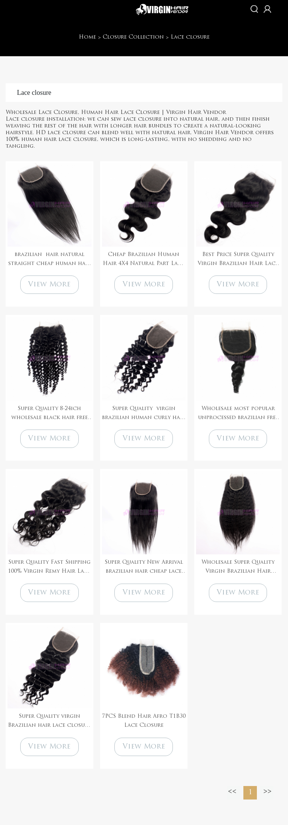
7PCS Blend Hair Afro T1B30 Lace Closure (144, 721)
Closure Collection (133, 37)
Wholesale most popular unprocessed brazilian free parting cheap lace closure (238, 414)
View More (49, 284)
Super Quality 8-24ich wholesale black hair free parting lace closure (49, 414)
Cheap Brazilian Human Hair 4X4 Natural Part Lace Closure (143, 260)
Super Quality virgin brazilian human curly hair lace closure (143, 414)
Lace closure (190, 37)
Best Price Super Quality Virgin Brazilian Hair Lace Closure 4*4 (238, 260)
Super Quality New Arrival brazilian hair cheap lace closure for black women (144, 568)
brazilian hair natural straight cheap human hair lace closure (49, 260)
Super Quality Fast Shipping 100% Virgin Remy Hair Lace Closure (49, 568)
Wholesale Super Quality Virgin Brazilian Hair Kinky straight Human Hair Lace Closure (237, 568)
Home (87, 37)
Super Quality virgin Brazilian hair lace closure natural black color (49, 722)
